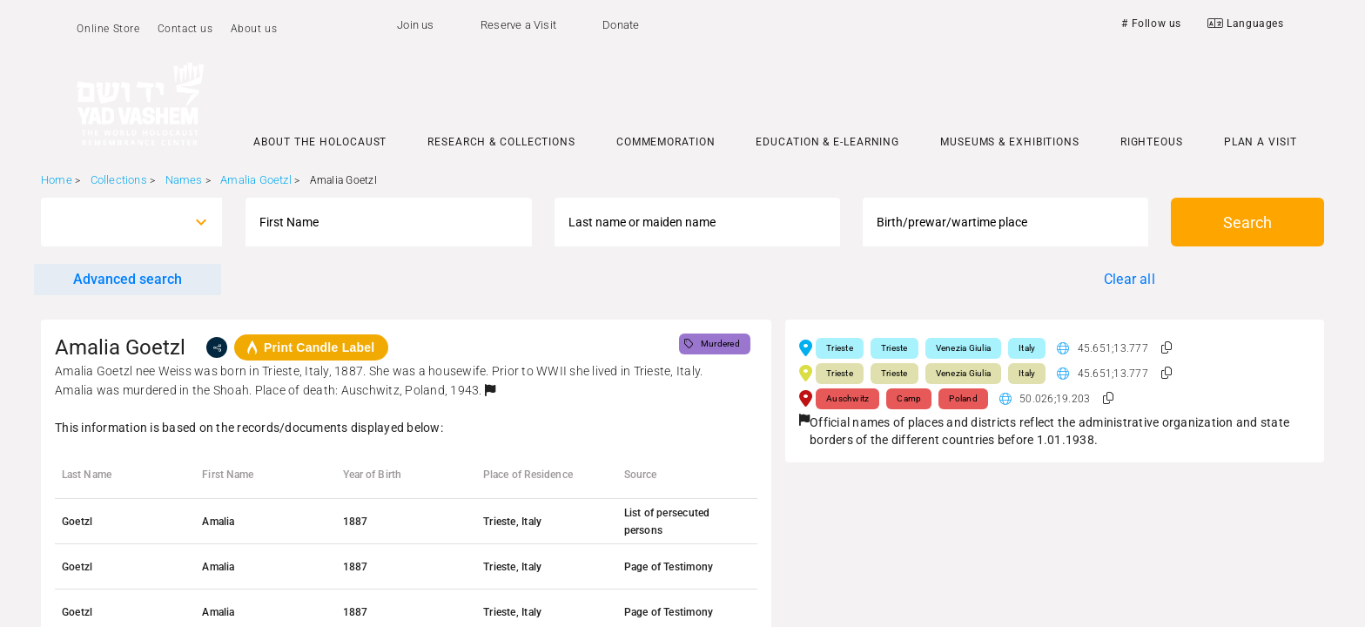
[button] (490, 390)
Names (184, 179)
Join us (415, 24)
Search (1247, 222)
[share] (216, 347)
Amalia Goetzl (256, 179)
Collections (119, 179)
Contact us (185, 29)
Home (56, 179)
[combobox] (116, 222)
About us (254, 29)
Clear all (1129, 279)
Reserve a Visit (518, 24)
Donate (620, 24)
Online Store (108, 29)
